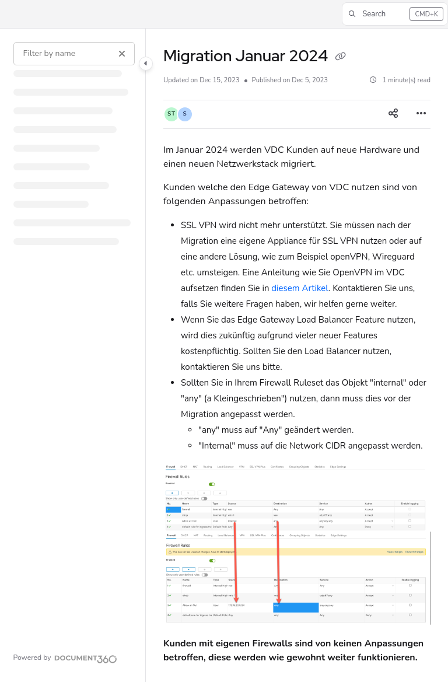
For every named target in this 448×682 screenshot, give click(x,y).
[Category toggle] (146, 64)
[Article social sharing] (393, 114)
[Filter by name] (74, 53)
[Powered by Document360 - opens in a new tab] (65, 657)
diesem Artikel (299, 288)
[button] (395, 14)
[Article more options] (421, 114)
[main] (297, 355)
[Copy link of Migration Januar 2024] (340, 57)
